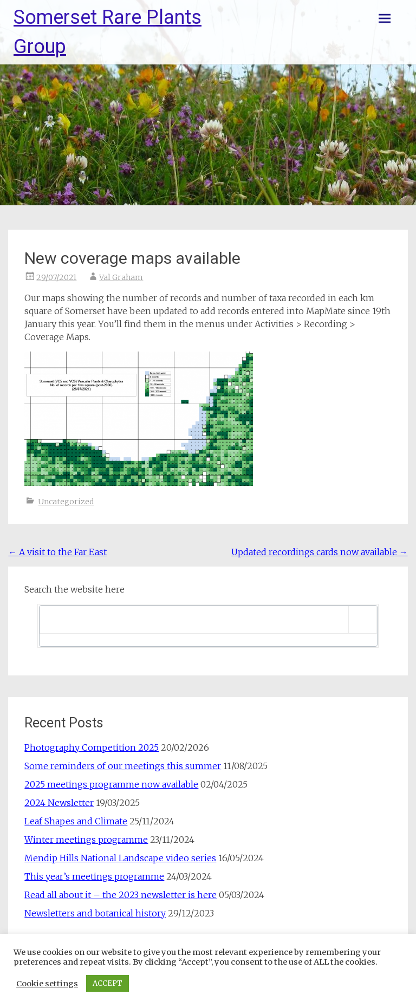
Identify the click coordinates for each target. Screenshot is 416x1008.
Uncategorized (66, 501)
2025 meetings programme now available (111, 784)
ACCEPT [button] (107, 983)
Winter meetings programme (86, 839)
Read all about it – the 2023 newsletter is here (120, 894)
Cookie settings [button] (47, 984)
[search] (194, 619)
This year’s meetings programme (94, 876)
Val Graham (121, 277)
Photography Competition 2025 (91, 747)
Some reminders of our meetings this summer (122, 765)
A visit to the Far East (57, 552)
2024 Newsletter (59, 802)
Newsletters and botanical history (95, 913)
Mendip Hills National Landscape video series (120, 858)
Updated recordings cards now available (319, 552)
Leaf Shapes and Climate (75, 821)
